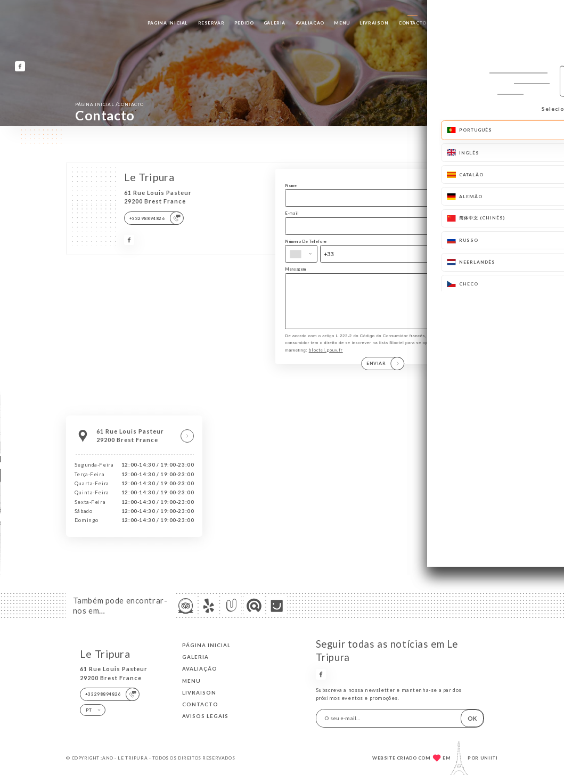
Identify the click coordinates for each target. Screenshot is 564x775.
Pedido (244, 23)
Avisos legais (205, 716)
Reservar (211, 23)
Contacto (412, 23)
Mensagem (295, 269)
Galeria (274, 23)
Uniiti (489, 758)
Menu (341, 23)
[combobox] (301, 254)
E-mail (292, 213)
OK (472, 718)
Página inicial (168, 23)
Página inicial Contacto (109, 104)
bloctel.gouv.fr (326, 361)
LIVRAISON (373, 23)
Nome (291, 185)
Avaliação (310, 23)
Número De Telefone (305, 241)
